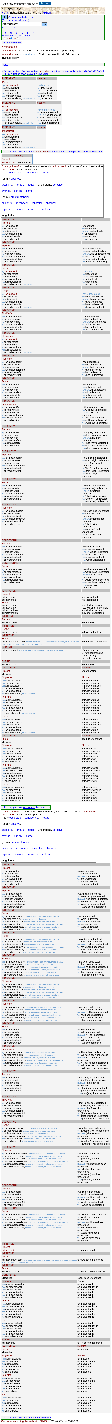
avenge (6, 190)
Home (5, 12)
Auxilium (46, 12)
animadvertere (30, 71)
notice (30, 184)
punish (18, 190)
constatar (36, 203)
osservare (15, 172)
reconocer (22, 203)
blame (29, 190)
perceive (58, 184)
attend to (7, 184)
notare (45, 172)
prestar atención (20, 197)
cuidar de (7, 203)
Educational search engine (25, 12)
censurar (19, 209)
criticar (46, 209)
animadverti (29, 74)
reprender (33, 209)
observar (51, 203)
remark (20, 184)
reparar (6, 209)
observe (15, 178)
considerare (31, 172)
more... (5, 64)
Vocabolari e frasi (12, 42)
